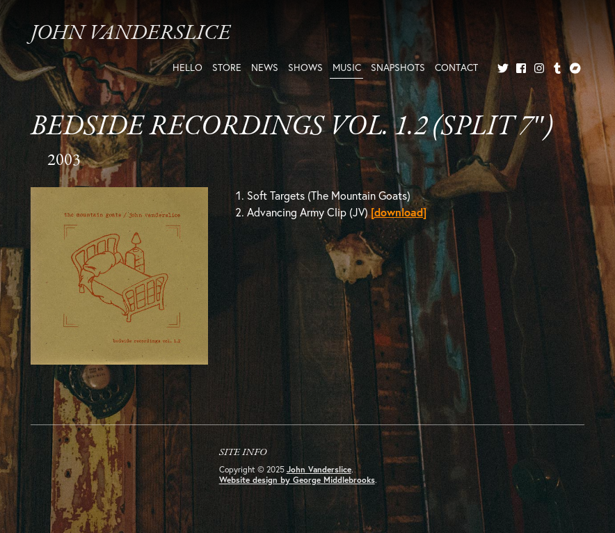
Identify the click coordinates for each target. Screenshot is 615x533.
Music (347, 67)
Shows (305, 67)
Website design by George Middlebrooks (297, 480)
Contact (456, 67)
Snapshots (398, 67)
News (264, 67)
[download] (398, 212)
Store (226, 67)
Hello (187, 67)
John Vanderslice (130, 34)
